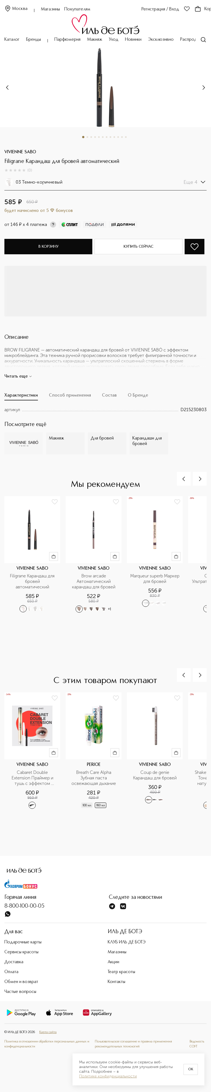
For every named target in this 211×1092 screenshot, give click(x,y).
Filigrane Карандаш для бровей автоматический (33, 581)
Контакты (116, 982)
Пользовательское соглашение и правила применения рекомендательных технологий (133, 1044)
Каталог (12, 39)
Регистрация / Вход (160, 9)
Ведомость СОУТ (197, 1044)
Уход (113, 39)
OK (190, 1069)
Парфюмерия (67, 39)
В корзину (48, 247)
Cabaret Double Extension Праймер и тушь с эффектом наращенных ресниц (33, 778)
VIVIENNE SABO (20, 152)
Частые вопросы (20, 992)
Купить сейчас (139, 247)
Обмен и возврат (21, 982)
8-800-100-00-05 (24, 906)
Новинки (133, 39)
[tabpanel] (105, 410)
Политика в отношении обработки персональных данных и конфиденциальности (46, 1044)
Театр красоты (121, 972)
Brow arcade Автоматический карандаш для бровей (93, 581)
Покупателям (77, 9)
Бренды (33, 39)
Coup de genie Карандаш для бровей (155, 775)
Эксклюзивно (161, 39)
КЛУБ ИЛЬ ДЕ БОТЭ (127, 942)
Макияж (94, 39)
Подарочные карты (22, 942)
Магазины (50, 9)
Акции (113, 962)
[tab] (21, 396)
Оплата (11, 972)
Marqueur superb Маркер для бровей (154, 578)
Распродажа (192, 39)
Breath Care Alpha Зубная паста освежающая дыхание (93, 778)
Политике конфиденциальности (108, 1076)
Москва (15, 9)
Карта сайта (48, 1032)
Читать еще (18, 376)
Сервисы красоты (21, 952)
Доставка (13, 962)
